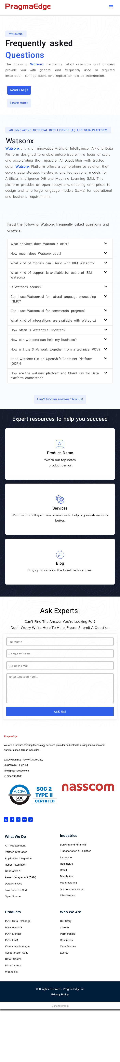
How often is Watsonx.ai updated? (37, 330)
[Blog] (60, 555)
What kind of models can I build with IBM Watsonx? (52, 263)
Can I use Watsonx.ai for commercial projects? (47, 311)
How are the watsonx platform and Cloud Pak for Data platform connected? (54, 376)
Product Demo (60, 453)
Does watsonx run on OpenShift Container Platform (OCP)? (51, 361)
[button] (16, 34)
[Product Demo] (60, 444)
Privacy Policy (60, 994)
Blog (60, 563)
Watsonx (12, 148)
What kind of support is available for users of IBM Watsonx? (51, 275)
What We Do (15, 837)
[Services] (60, 500)
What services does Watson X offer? (39, 244)
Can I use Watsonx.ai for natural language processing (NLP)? (53, 299)
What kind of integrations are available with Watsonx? (53, 320)
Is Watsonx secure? (25, 287)
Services (60, 508)
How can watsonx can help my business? (43, 340)
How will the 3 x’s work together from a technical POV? (55, 349)
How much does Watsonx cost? (35, 253)
